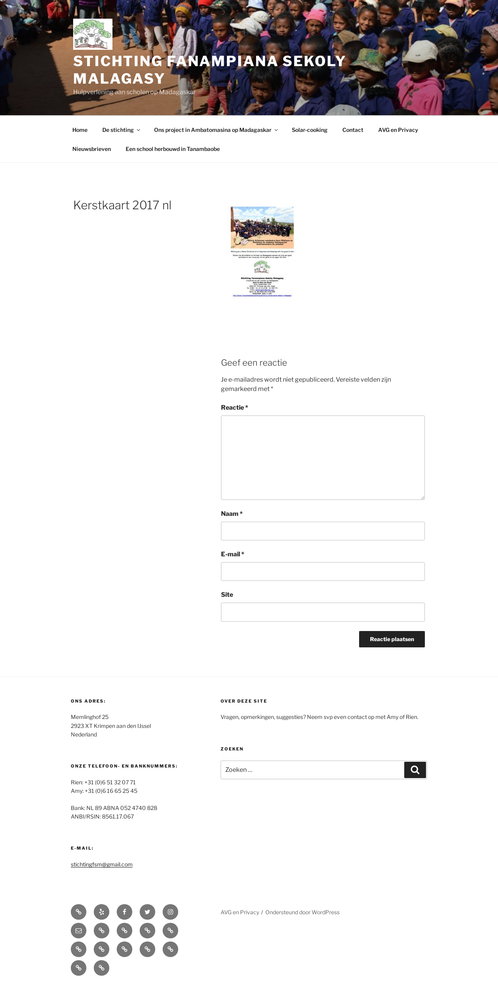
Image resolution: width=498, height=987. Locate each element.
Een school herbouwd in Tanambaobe (173, 149)
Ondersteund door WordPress (302, 912)
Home (80, 129)
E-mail (232, 554)
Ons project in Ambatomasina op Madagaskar (216, 129)
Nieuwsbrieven (91, 149)
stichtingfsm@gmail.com (102, 864)
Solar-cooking (310, 129)
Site (227, 594)
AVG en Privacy (398, 129)
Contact (352, 129)
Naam (232, 513)
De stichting (121, 129)
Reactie (234, 407)
